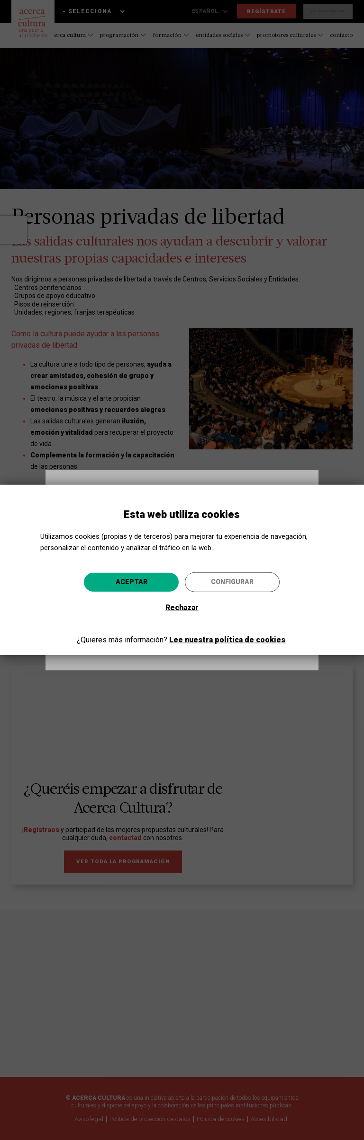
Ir (224, 627)
